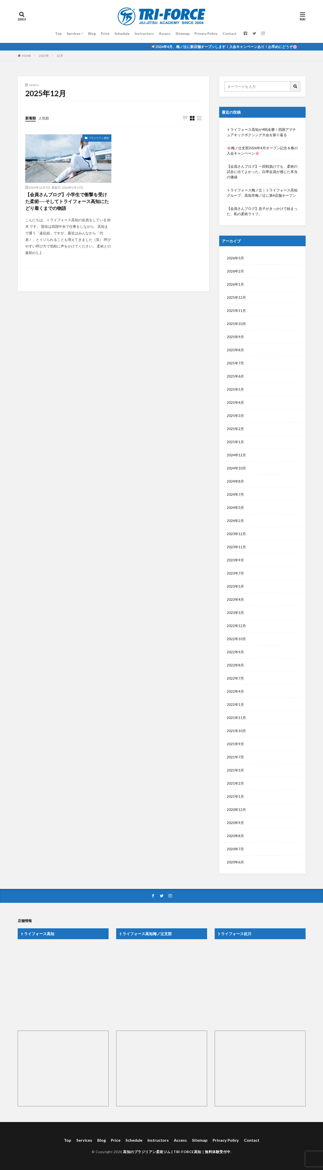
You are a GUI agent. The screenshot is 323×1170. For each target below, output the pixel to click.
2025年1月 (235, 442)
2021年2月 (235, 783)
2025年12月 (236, 297)
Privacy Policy (205, 33)
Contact (229, 33)
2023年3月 (235, 612)
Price (105, 33)
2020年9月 (235, 822)
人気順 (43, 118)
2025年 (44, 56)
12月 (60, 56)
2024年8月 (235, 481)
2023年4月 (235, 599)
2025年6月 (235, 376)
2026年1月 (235, 284)
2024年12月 (236, 455)
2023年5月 (235, 586)
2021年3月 (235, 770)
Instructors (144, 33)
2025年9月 (235, 337)
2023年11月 (236, 547)
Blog (92, 33)
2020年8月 (235, 836)
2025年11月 (236, 310)
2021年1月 (235, 796)
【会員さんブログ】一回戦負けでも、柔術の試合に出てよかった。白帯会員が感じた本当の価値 (262, 171)
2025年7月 (235, 363)
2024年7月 (235, 494)
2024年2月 (235, 520)
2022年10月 (236, 639)
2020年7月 (235, 849)
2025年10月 (236, 323)
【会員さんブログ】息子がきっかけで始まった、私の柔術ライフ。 (262, 211)
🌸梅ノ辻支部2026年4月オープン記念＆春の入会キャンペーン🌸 (262, 150)
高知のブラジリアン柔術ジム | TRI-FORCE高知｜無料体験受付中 (177, 1152)
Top (58, 33)
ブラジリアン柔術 (99, 137)
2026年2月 (235, 271)
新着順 (30, 118)
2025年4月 (235, 402)
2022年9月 (235, 652)
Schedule (122, 33)
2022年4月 (235, 691)
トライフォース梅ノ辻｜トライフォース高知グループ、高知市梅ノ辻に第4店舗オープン (262, 192)
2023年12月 (236, 534)
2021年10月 (236, 731)
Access (164, 33)
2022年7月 (235, 678)
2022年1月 (235, 704)
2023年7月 (235, 573)
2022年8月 (235, 665)
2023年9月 (235, 560)
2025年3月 (235, 415)
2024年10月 (236, 468)
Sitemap (182, 33)
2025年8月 (235, 350)
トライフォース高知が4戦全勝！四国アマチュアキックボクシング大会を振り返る (261, 132)
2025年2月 (235, 429)
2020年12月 (236, 809)
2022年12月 (236, 626)
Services (74, 33)
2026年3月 (235, 258)
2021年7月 (235, 757)
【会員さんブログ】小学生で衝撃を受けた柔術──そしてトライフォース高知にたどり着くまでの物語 (67, 201)
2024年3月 (235, 507)
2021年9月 (235, 744)
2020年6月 (235, 862)
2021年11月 (236, 717)
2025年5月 (235, 389)
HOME (26, 56)
